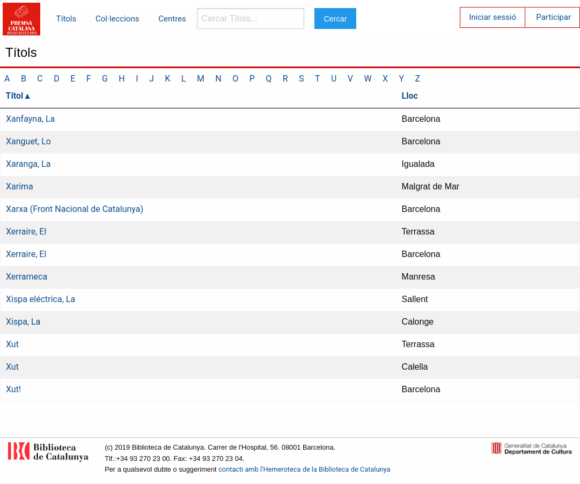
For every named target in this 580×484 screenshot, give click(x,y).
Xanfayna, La (30, 119)
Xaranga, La (28, 164)
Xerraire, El (26, 231)
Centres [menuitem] (172, 19)
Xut (12, 344)
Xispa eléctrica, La (40, 299)
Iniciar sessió (492, 17)
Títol (15, 96)
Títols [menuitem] (66, 19)
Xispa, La (23, 322)
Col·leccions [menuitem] (117, 19)
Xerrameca (26, 277)
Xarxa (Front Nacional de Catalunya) (74, 209)
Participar (553, 17)
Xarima (19, 186)
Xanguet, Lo (28, 141)
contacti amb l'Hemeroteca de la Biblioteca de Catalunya (304, 469)
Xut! (13, 389)
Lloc (410, 96)
